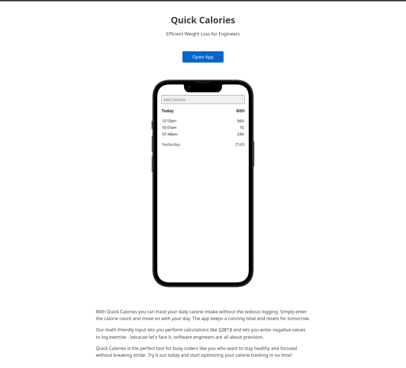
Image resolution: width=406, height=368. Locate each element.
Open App (202, 57)
